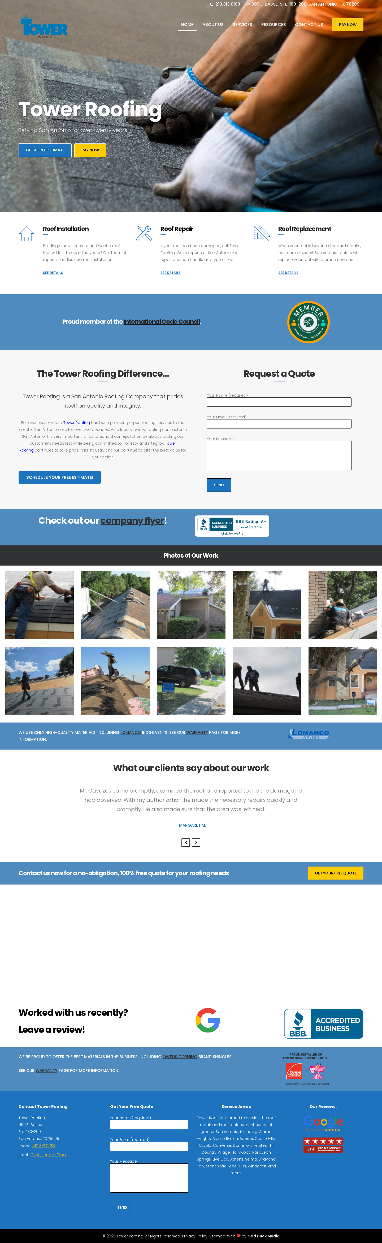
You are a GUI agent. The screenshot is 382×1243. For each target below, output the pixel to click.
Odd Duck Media (264, 1236)
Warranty (197, 732)
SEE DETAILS (53, 272)
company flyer (132, 520)
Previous (185, 842)
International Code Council (162, 321)
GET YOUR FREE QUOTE (336, 873)
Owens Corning (180, 1057)
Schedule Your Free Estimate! (59, 477)
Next (196, 842)
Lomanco (131, 732)
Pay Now (348, 24)
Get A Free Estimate (45, 153)
